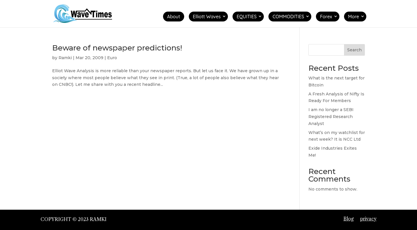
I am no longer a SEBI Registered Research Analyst (331, 116)
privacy (368, 219)
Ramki (65, 57)
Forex (326, 16)
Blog (348, 219)
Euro (112, 57)
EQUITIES (247, 16)
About (173, 16)
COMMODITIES (288, 16)
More (353, 16)
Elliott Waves (207, 16)
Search (354, 49)
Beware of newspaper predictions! (117, 47)
